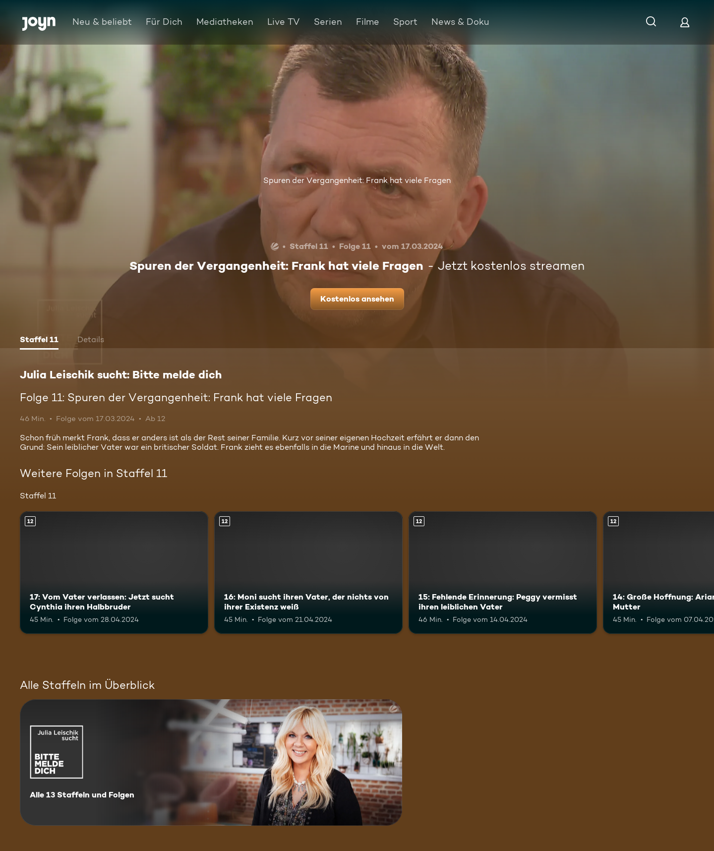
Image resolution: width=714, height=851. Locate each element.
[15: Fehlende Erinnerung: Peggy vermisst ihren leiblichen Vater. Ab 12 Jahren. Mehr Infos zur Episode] (503, 572)
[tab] (39, 341)
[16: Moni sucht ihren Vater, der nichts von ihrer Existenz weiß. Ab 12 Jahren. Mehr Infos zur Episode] (308, 572)
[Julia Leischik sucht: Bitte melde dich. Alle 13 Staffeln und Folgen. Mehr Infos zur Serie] (211, 762)
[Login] (685, 22)
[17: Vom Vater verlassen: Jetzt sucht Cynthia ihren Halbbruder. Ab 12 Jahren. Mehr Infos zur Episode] (114, 572)
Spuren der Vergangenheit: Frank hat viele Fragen (357, 180)
